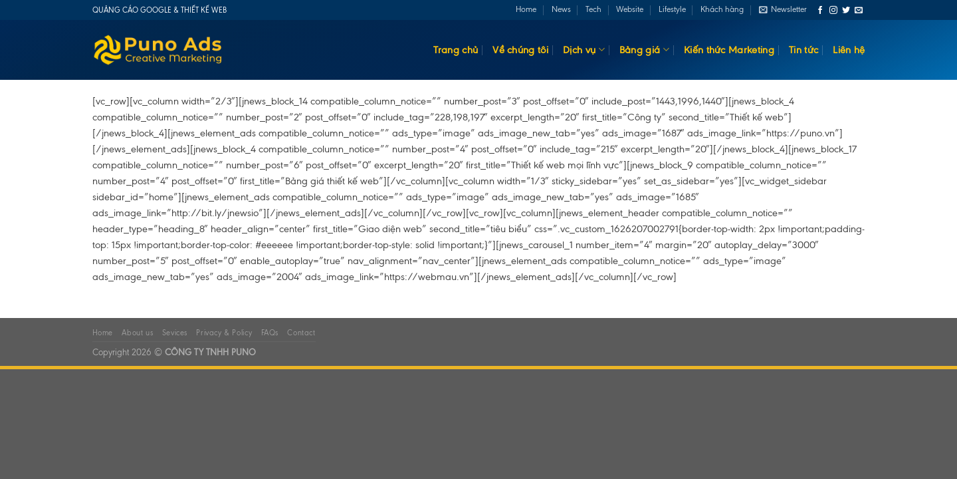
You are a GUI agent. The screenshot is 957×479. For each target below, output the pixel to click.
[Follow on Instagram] (833, 10)
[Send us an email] (859, 10)
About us (137, 332)
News (561, 9)
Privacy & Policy (224, 332)
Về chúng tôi (520, 50)
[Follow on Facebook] (820, 10)
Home (526, 9)
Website (629, 9)
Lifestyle (672, 9)
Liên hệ (849, 50)
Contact (301, 332)
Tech (593, 9)
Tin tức (803, 50)
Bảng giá (644, 49)
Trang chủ (455, 50)
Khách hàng (722, 9)
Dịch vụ (584, 49)
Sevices (174, 332)
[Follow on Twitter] (846, 10)
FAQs (269, 332)
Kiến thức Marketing (729, 50)
